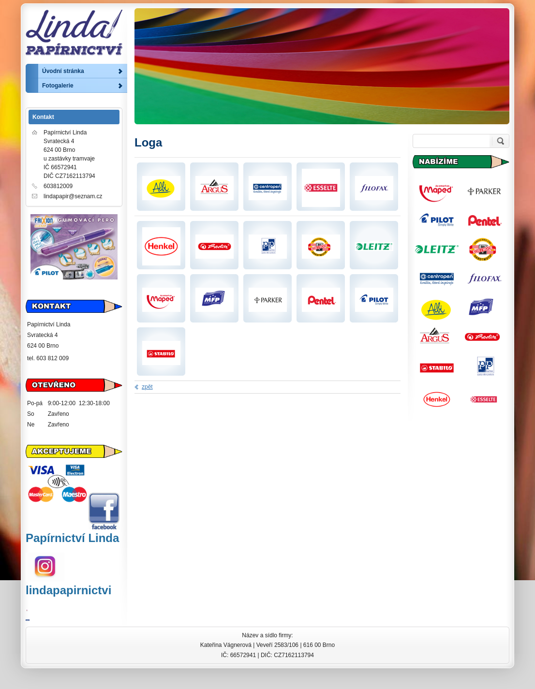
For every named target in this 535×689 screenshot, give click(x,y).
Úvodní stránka (63, 71)
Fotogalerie (58, 85)
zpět (147, 386)
